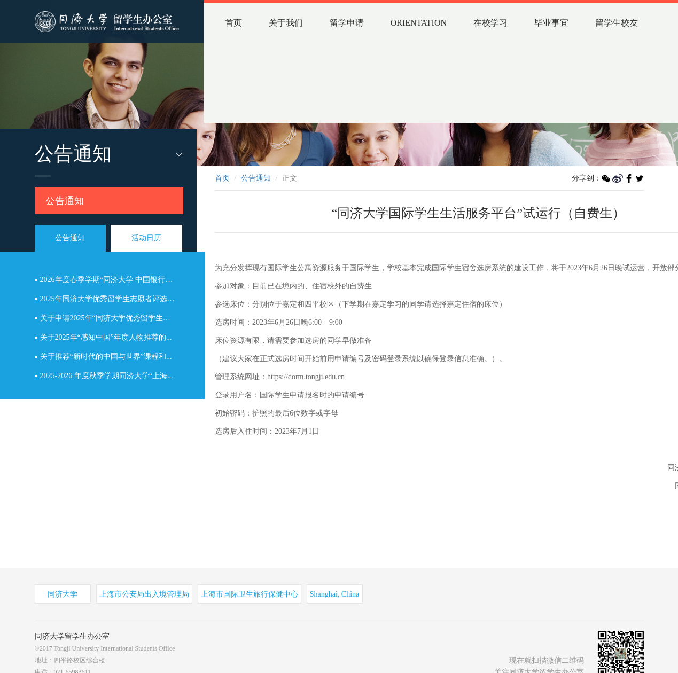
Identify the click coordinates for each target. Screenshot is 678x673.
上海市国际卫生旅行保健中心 (249, 594)
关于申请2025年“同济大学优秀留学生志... (108, 318)
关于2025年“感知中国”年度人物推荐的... (106, 337)
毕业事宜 (551, 22)
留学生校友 (616, 22)
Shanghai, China (335, 594)
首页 (233, 22)
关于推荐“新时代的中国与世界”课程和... (106, 357)
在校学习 (490, 22)
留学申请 (347, 22)
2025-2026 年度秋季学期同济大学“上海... (106, 376)
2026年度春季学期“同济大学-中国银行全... (109, 280)
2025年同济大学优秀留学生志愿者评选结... (110, 299)
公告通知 (64, 200)
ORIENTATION (419, 22)
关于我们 (286, 22)
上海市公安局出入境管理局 (144, 594)
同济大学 (62, 594)
